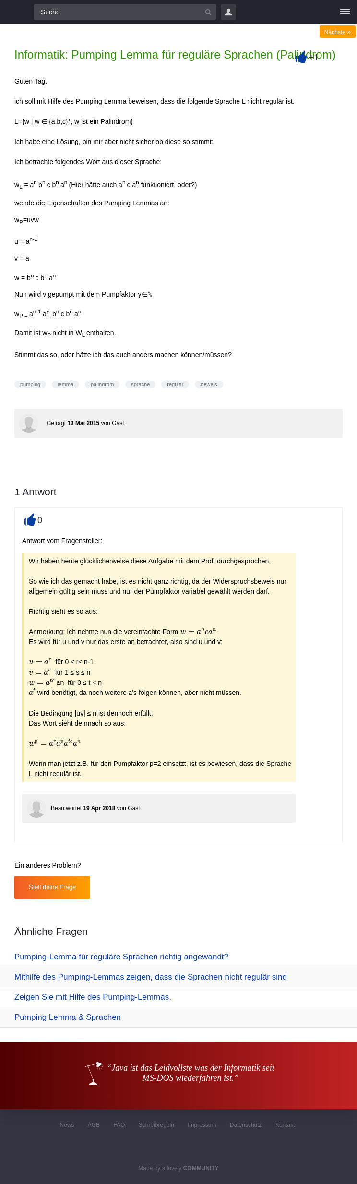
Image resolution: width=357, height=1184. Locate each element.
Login (228, 12)
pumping (30, 384)
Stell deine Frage (52, 887)
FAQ (119, 1125)
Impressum (202, 1125)
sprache (140, 384)
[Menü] (345, 12)
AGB (94, 1125)
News (67, 1125)
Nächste (337, 32)
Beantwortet (66, 808)
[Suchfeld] (125, 12)
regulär (175, 384)
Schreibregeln (156, 1125)
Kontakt (285, 1125)
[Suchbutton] (208, 12)
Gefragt (56, 423)
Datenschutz (246, 1125)
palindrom (102, 384)
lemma (65, 384)
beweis (209, 384)
